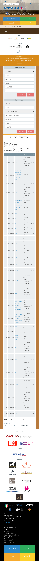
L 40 (16, 257)
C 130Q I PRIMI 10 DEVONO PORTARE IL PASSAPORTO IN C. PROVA (18, 305)
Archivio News (9, 533)
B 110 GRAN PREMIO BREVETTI (17, 337)
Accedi (25, 4)
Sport (27, 19)
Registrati (32, 4)
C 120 (16, 192)
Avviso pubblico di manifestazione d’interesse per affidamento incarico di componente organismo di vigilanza (19, 60)
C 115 (16, 331)
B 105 (16, 218)
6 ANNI (16, 280)
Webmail (7, 531)
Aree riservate (8, 541)
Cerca (30, 95)
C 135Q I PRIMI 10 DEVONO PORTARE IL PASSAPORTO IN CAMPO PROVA (18, 175)
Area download (9, 543)
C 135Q (16, 293)
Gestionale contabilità (11, 535)
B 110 (16, 213)
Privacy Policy (8, 537)
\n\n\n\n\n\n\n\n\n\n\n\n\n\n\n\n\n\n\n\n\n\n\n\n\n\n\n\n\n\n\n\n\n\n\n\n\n (19, 111)
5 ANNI (16, 271)
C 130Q (16, 183)
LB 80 (16, 385)
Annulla (21, 95)
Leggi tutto (19, 63)
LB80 (16, 233)
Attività (27, 23)
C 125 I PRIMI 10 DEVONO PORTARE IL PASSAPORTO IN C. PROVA (18, 318)
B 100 (16, 223)
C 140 (16, 162)
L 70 (16, 238)
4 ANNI (16, 264)
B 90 (16, 228)
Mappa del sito (9, 529)
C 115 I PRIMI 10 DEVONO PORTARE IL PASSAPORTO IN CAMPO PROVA (18, 205)
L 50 (16, 250)
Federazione (11, 19)
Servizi (11, 23)
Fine (27, 425)
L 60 (16, 243)
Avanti (23, 425)
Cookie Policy (8, 539)
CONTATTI (7, 522)
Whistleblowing (9, 527)
